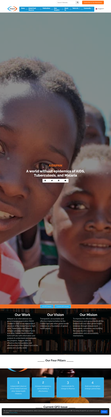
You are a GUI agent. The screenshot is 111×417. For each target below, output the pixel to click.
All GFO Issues (46, 306)
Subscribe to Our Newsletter (93, 2)
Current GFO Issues (62, 306)
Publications (46, 8)
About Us (66, 9)
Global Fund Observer (32, 9)
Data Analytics (57, 9)
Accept (104, 411)
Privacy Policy (13, 412)
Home (23, 8)
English (100, 9)
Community (88, 8)
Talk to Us (76, 8)
